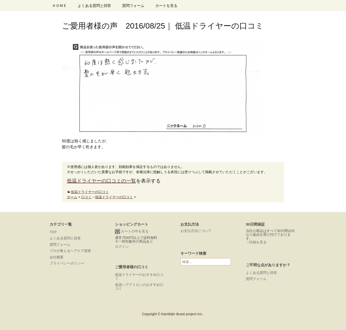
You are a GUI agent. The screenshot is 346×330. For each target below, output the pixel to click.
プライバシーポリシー (67, 263)
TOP (53, 232)
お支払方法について (195, 231)
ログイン (122, 246)
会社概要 (56, 257)
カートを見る (166, 5)
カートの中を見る (132, 231)
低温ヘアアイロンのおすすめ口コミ (139, 286)
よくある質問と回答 (94, 5)
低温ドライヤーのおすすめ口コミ (139, 276)
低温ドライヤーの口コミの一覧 (101, 180)
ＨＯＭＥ (59, 5)
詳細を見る (258, 242)
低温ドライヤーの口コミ (90, 192)
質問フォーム (133, 5)
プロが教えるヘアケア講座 (70, 251)
